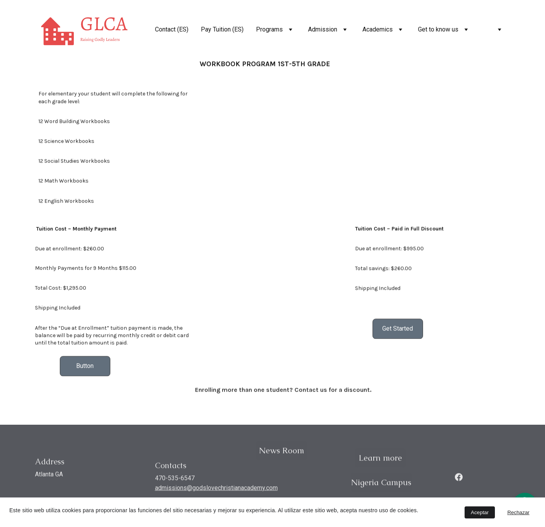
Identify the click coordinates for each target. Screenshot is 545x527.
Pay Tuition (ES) (222, 29)
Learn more (380, 458)
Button (85, 367)
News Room (281, 451)
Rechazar (518, 512)
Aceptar (480, 512)
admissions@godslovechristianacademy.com (216, 489)
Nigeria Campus (381, 483)
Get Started (397, 329)
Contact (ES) (171, 29)
